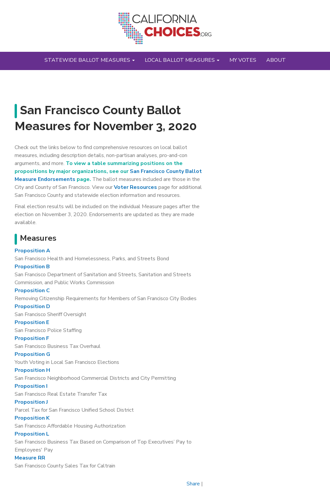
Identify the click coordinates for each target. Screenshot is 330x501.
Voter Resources (135, 187)
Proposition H (32, 370)
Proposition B (32, 266)
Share (193, 483)
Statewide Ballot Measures (89, 60)
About (276, 60)
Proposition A (32, 250)
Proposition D (32, 306)
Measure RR (30, 457)
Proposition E (32, 322)
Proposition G (32, 354)
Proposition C (32, 290)
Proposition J (31, 402)
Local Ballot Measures (182, 60)
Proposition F (32, 338)
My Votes (242, 60)
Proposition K (32, 418)
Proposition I (31, 386)
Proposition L (32, 434)
